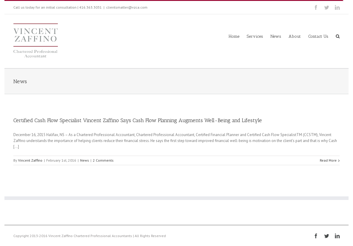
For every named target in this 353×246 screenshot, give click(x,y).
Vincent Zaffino (30, 160)
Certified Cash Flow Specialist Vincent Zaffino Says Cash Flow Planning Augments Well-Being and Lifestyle (137, 120)
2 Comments (103, 160)
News (84, 160)
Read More (328, 160)
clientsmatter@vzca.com (126, 7)
